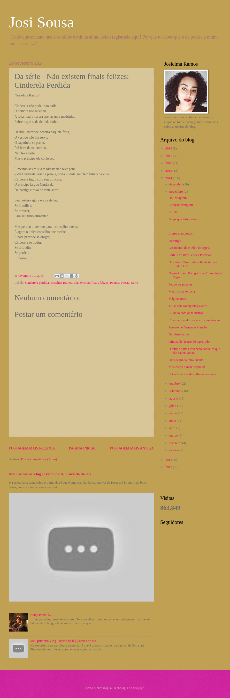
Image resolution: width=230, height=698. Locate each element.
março (173, 435)
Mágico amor (177, 299)
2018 (169, 148)
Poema (114, 282)
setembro (175, 391)
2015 (169, 170)
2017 (169, 156)
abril (172, 428)
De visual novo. (178, 334)
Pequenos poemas (180, 284)
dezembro (176, 184)
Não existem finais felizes (91, 282)
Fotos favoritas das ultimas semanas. (192, 374)
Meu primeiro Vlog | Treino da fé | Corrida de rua (50, 474)
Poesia (125, 282)
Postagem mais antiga (132, 448)
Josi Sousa (41, 22)
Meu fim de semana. (182, 291)
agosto (174, 398)
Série (134, 282)
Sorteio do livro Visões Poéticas (189, 255)
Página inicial (83, 448)
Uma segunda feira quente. (186, 360)
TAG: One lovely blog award (187, 306)
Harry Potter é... (41, 615)
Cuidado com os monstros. (186, 313)
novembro (176, 191)
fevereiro (175, 443)
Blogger (138, 688)
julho (173, 406)
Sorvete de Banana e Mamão (187, 327)
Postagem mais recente (32, 448)
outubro (174, 383)
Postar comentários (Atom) (39, 459)
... (169, 226)
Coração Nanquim (180, 205)
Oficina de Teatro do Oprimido (189, 341)
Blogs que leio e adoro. (183, 219)
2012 (169, 467)
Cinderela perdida (37, 282)
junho (173, 413)
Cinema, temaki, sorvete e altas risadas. (194, 320)
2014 (169, 178)
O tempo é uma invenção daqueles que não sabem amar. (194, 351)
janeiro (174, 450)
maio (173, 421)
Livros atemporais (180, 233)
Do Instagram (177, 198)
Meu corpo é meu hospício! (186, 367)
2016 (169, 163)
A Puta (173, 212)
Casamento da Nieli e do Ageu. (189, 248)
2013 (169, 460)
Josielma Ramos (61, 282)
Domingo (174, 241)
